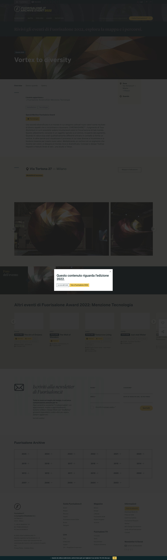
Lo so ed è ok (63, 285)
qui (109, 558)
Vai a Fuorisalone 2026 (79, 285)
